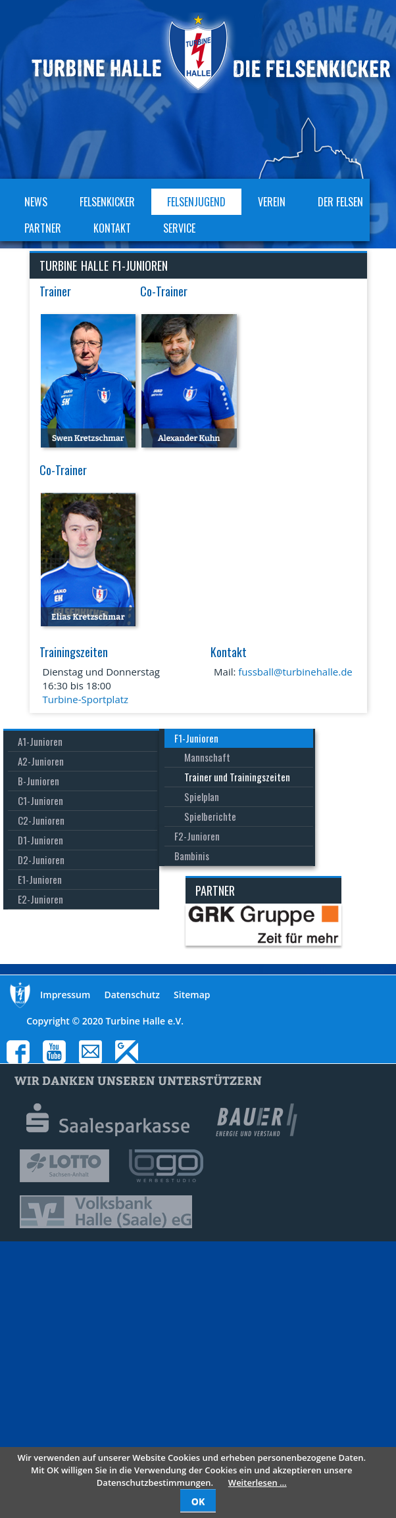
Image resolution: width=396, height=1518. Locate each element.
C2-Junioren (41, 820)
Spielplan (201, 796)
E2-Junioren (40, 899)
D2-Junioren (41, 859)
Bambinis (191, 855)
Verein (271, 202)
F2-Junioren (197, 836)
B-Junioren (38, 780)
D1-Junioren (40, 840)
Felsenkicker (107, 202)
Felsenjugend (196, 202)
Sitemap (192, 994)
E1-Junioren (40, 879)
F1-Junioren (196, 738)
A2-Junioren (41, 761)
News (35, 202)
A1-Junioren (40, 741)
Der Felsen (340, 202)
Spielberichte (210, 816)
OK (198, 1501)
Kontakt (112, 228)
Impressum (65, 994)
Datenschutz (132, 994)
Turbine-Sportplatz (86, 699)
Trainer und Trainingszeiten (237, 777)
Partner (42, 228)
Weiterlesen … (257, 1482)
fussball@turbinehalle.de (295, 671)
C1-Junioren (40, 800)
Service (179, 228)
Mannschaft (207, 757)
